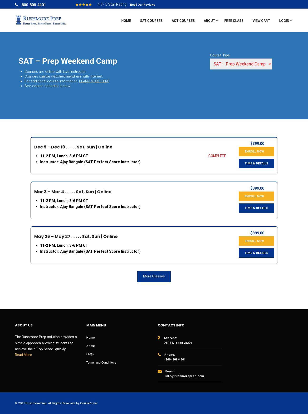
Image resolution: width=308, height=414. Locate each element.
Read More (23, 355)
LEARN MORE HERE (94, 81)
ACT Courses (183, 21)
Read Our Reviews (142, 4)
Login (284, 21)
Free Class (234, 21)
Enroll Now (254, 151)
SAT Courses (151, 21)
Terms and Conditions (101, 362)
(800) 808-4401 (175, 359)
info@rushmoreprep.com (184, 376)
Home (126, 21)
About (209, 21)
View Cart (261, 21)
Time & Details (256, 163)
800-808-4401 (34, 5)
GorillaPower (89, 403)
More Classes (154, 276)
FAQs (90, 354)
